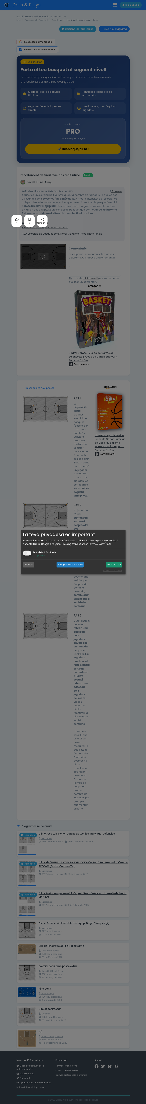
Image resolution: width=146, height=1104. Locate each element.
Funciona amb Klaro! (112, 570)
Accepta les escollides (70, 564)
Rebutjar (28, 564)
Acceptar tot (114, 564)
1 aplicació (40, 555)
